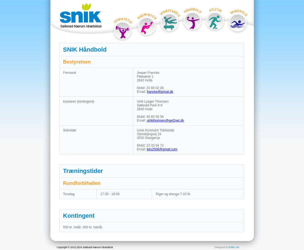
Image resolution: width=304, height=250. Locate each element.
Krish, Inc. (234, 247)
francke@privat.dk (160, 92)
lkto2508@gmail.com (162, 149)
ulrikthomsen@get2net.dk (165, 120)
